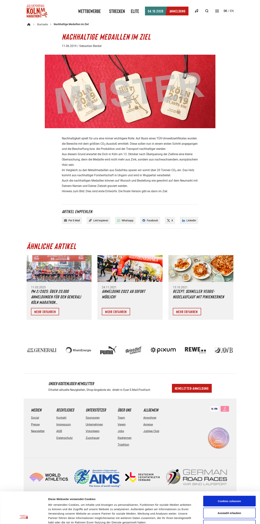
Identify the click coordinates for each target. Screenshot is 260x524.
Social (35, 417)
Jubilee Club (151, 431)
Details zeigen (195, 516)
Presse (35, 424)
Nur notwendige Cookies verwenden (229, 497)
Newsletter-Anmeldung (192, 388)
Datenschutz (64, 438)
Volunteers (92, 431)
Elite (135, 11)
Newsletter (38, 431)
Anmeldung (167, 11)
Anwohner (149, 417)
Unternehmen (94, 424)
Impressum (63, 424)
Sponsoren (93, 417)
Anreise (148, 424)
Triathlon (123, 444)
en (232, 11)
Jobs (121, 431)
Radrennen (125, 438)
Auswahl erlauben (229, 483)
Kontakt (61, 417)
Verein (122, 424)
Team (121, 417)
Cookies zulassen (229, 471)
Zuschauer (92, 438)
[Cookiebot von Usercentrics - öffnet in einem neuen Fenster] (24, 517)
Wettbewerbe (89, 11)
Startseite (42, 24)
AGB (59, 431)
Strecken (117, 11)
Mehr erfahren (45, 311)
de (225, 11)
